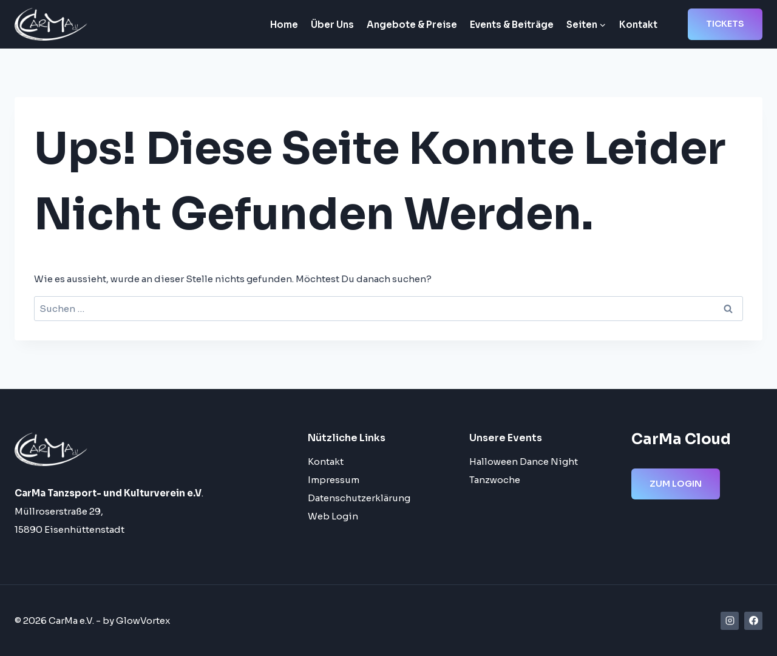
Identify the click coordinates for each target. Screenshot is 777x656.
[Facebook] (753, 621)
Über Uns (332, 24)
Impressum (333, 479)
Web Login (333, 516)
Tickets (725, 23)
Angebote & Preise (412, 24)
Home (284, 24)
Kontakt (638, 24)
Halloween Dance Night (523, 461)
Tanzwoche (494, 479)
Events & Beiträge (512, 24)
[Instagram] (730, 621)
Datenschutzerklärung (359, 498)
